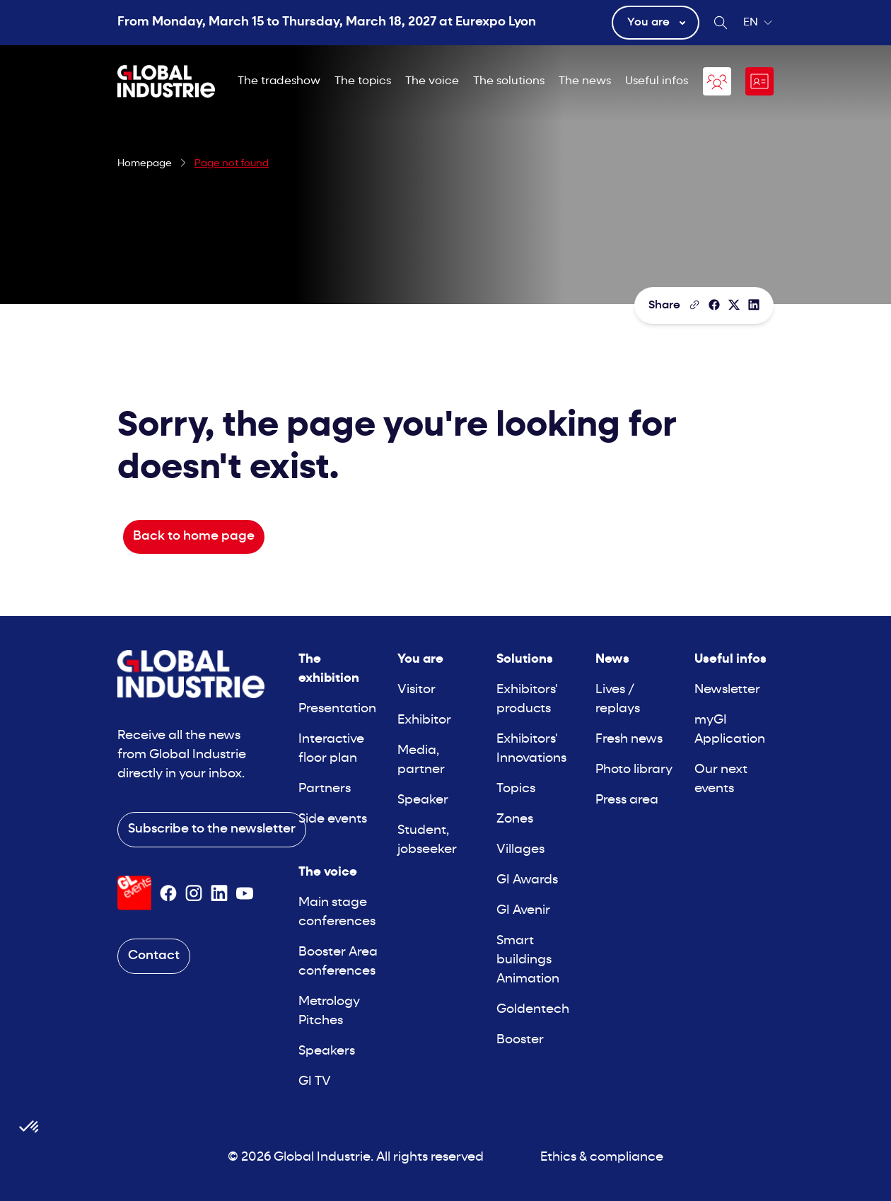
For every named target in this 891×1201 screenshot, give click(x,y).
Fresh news (629, 739)
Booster (520, 1040)
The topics (362, 81)
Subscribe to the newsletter (212, 829)
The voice (432, 81)
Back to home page (194, 536)
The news (585, 81)
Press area (626, 800)
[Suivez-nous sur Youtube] (244, 893)
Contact (154, 956)
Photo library (633, 770)
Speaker (422, 800)
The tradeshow (279, 81)
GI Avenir (523, 910)
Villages (520, 850)
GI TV (314, 1082)
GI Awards (527, 880)
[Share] (714, 305)
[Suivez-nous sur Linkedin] (219, 893)
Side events (332, 819)
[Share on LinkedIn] (753, 305)
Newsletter (727, 690)
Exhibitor (424, 720)
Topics (515, 789)
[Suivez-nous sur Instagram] (193, 893)
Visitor (416, 690)
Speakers (326, 1051)
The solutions (508, 81)
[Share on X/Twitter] (734, 305)
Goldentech (532, 1009)
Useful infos (656, 81)
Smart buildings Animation (527, 960)
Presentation (337, 709)
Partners (324, 789)
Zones (514, 819)
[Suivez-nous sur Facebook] (168, 893)
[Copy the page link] (694, 305)
